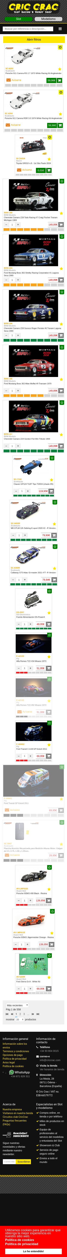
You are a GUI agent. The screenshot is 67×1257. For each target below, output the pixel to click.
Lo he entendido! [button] (33, 1251)
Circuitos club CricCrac (15, 1116)
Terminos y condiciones (16, 1051)
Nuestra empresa (12, 1109)
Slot (18, 19)
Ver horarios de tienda (52, 1069)
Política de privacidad (14, 1058)
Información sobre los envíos (15, 1045)
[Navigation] (60, 28)
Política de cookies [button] (19, 1240)
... (28, 1014)
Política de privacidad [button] (21, 1244)
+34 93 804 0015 (49, 1050)
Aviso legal (9, 1062)
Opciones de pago (13, 1055)
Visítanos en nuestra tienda (18, 1113)
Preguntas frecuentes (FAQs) (14, 1122)
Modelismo (48, 19)
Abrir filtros (34, 39)
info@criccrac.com (50, 1060)
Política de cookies (13, 1066)
